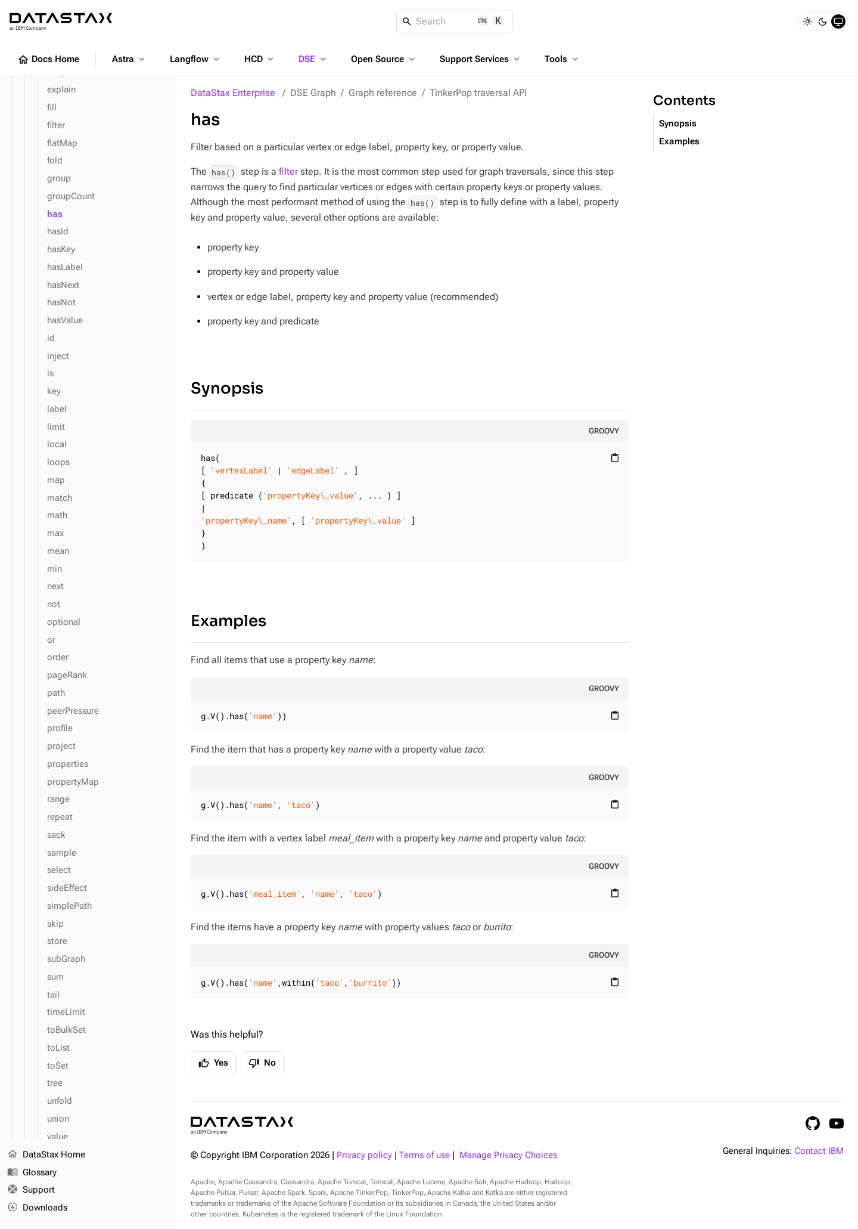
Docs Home (48, 60)
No (262, 1063)
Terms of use (424, 1155)
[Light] (807, 21)
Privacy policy (364, 1155)
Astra (129, 59)
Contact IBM (819, 1151)
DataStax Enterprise (233, 92)
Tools (562, 59)
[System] (838, 21)
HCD (260, 59)
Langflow (196, 59)
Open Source (384, 59)
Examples (228, 621)
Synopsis (227, 388)
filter (288, 171)
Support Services (481, 59)
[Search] (455, 21)
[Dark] (823, 21)
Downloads (37, 1208)
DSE (313, 59)
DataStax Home (46, 1155)
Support (31, 1190)
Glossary (32, 1173)
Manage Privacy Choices (508, 1155)
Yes (213, 1063)
